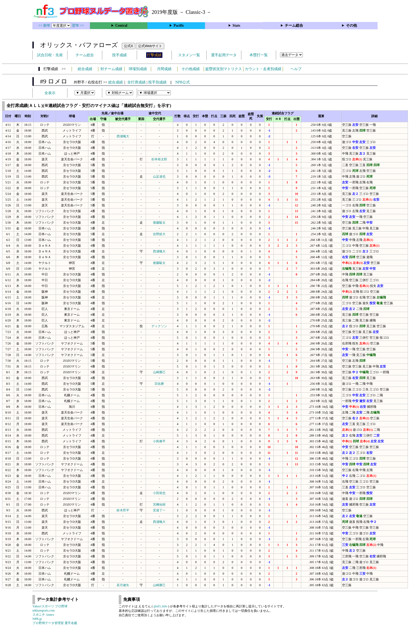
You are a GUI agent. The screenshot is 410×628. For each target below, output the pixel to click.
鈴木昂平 (123, 510)
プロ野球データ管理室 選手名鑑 (54, 623)
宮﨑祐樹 (159, 504)
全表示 (49, 93)
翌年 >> (78, 25)
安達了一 (159, 510)
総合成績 (85, 69)
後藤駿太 (159, 222)
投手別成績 (157, 82)
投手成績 (119, 55)
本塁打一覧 (258, 55)
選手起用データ (224, 55)
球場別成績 (138, 69)
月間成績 (164, 69)
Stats (236, 25)
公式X (128, 46)
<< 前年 (45, 25)
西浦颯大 (123, 136)
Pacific (179, 25)
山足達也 (159, 176)
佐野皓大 (159, 234)
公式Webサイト (150, 46)
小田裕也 (159, 493)
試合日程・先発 (50, 55)
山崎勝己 (159, 372)
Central (121, 25)
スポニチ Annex (43, 614)
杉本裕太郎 (159, 159)
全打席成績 (136, 82)
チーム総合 (294, 25)
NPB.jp (37, 619)
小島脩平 (159, 441)
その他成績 (190, 69)
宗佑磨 (159, 384)
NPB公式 (182, 82)
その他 (351, 25)
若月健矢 (123, 585)
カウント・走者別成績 (263, 69)
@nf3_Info (160, 606)
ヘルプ (296, 69)
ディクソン (159, 326)
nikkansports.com (43, 610)
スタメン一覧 (189, 55)
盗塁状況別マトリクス (223, 69)
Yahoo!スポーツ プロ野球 (49, 606)
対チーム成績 (111, 69)
